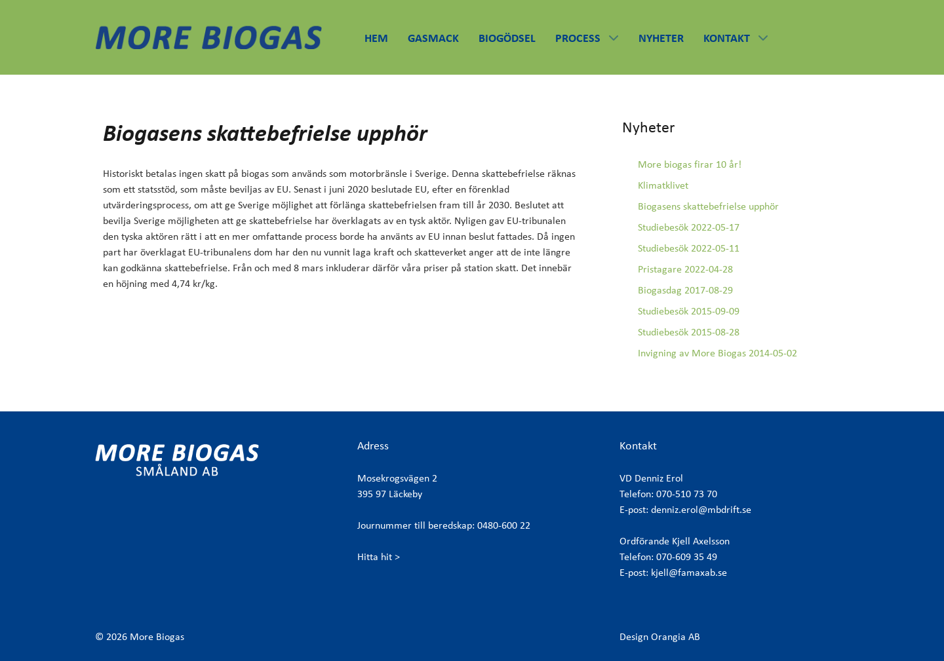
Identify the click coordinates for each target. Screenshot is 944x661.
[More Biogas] (208, 35)
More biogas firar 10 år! (689, 164)
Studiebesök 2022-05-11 (688, 248)
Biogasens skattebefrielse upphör (708, 206)
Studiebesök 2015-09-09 (688, 311)
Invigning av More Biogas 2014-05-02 (717, 353)
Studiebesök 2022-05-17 (688, 227)
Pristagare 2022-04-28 (685, 269)
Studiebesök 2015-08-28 (688, 332)
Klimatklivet (663, 185)
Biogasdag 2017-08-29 (685, 290)
